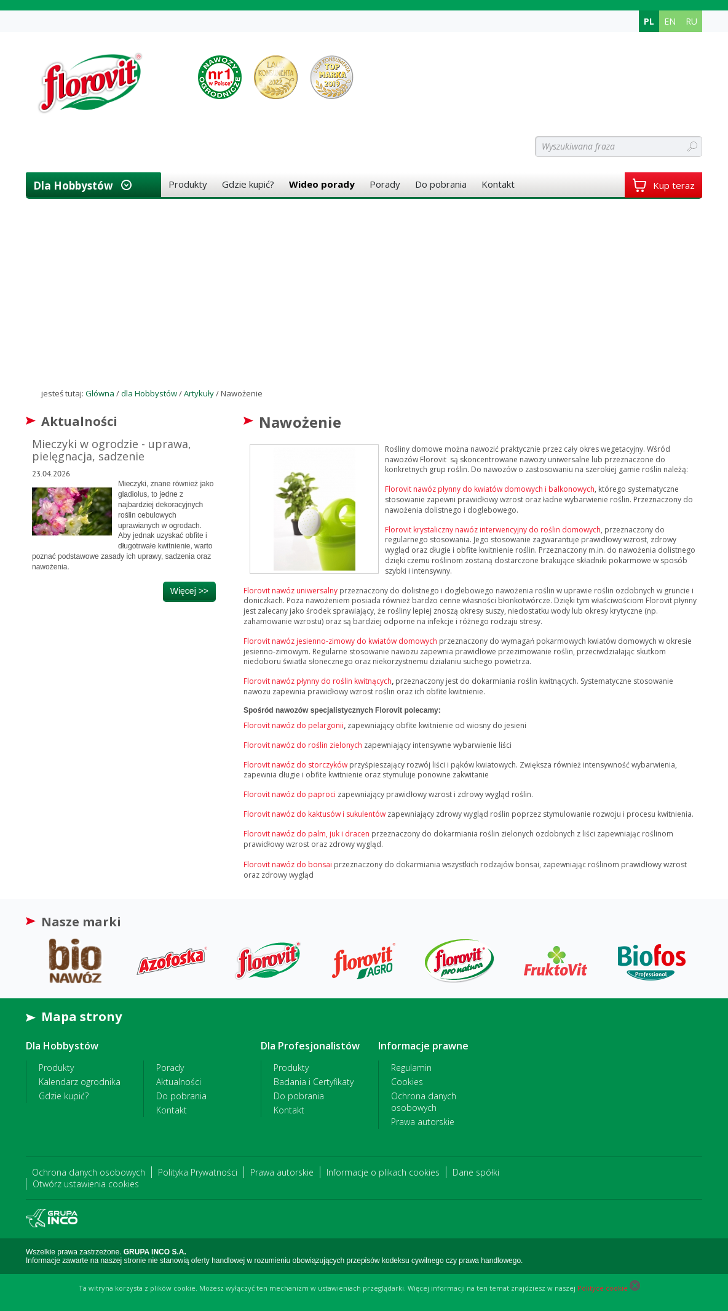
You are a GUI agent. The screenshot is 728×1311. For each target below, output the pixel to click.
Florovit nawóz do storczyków (295, 765)
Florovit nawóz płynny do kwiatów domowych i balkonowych (490, 489)
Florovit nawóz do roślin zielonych (302, 745)
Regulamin (411, 1067)
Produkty (187, 184)
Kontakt (498, 184)
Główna (99, 393)
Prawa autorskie (422, 1122)
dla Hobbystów (73, 185)
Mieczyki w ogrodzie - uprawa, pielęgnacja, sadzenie (111, 449)
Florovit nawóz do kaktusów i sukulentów (314, 814)
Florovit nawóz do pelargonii (293, 725)
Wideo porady (322, 184)
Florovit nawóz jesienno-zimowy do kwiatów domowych (340, 641)
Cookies (407, 1082)
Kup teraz (663, 185)
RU (691, 21)
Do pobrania (441, 184)
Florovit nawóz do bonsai (287, 864)
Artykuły (199, 393)
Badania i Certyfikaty (314, 1082)
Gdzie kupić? (248, 184)
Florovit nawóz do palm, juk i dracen (306, 833)
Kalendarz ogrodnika (80, 1082)
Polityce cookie (602, 1288)
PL (649, 21)
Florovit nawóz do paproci (290, 794)
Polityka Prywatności (197, 1172)
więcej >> (189, 591)
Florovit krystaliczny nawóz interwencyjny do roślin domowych (493, 529)
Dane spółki (476, 1172)
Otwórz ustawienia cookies (86, 1184)
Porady (385, 184)
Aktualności (178, 1082)
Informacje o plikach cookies (383, 1172)
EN (670, 21)
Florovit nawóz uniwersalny (290, 590)
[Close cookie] (635, 1288)
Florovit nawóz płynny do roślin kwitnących (317, 681)
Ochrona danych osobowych (423, 1101)
